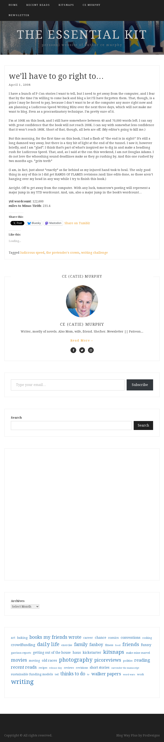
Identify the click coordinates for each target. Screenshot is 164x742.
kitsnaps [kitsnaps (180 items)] (113, 652)
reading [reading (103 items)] (142, 660)
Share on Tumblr (77, 223)
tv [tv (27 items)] (88, 674)
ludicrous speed (32, 252)
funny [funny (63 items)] (146, 645)
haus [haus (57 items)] (77, 653)
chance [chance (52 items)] (100, 638)
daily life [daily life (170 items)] (48, 644)
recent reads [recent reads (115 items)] (24, 667)
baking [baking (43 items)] (22, 637)
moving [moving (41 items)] (34, 660)
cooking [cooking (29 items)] (147, 637)
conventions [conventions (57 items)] (130, 638)
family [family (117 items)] (81, 644)
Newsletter (19, 15)
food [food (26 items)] (117, 645)
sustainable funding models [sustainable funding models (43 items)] (32, 674)
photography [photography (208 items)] (75, 660)
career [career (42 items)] (88, 637)
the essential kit (82, 34)
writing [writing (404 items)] (22, 681)
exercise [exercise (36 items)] (66, 645)
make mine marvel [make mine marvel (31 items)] (138, 652)
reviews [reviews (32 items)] (69, 667)
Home (13, 5)
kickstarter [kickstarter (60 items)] (92, 653)
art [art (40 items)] (13, 637)
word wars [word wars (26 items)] (129, 674)
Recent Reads (38, 5)
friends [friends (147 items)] (130, 644)
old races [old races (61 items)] (49, 660)
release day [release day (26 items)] (55, 668)
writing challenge (94, 252)
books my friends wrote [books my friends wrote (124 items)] (55, 637)
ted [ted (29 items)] (57, 674)
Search (16, 417)
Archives (18, 601)
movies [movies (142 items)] (19, 660)
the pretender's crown (62, 252)
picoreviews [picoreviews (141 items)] (107, 660)
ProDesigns (151, 735)
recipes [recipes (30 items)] (43, 667)
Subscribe (140, 385)
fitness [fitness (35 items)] (109, 645)
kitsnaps (66, 5)
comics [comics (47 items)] (113, 638)
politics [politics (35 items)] (127, 660)
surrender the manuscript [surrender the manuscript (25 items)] (125, 668)
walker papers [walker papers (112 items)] (106, 673)
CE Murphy (92, 5)
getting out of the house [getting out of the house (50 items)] (52, 653)
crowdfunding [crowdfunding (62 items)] (23, 645)
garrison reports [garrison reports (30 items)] (21, 652)
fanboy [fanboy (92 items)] (96, 644)
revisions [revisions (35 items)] (82, 667)
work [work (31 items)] (140, 674)
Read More (82, 340)
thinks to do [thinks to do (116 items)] (72, 673)
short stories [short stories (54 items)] (99, 667)
